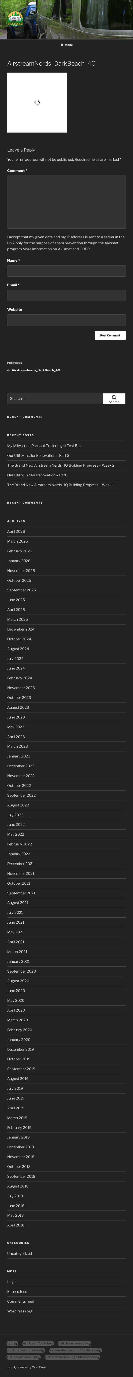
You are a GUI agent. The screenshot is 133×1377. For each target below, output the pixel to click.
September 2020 (21, 971)
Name (13, 260)
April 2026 (16, 531)
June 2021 (15, 922)
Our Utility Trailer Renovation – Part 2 (38, 475)
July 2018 (15, 1196)
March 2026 (17, 541)
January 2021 (18, 961)
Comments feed (20, 1301)
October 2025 (19, 580)
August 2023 (18, 707)
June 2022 (16, 824)
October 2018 (19, 1166)
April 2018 (15, 1225)
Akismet (111, 243)
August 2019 (18, 1079)
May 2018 (15, 1215)
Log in (12, 1282)
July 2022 (15, 815)
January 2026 (18, 561)
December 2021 (20, 864)
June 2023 (16, 717)
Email (13, 285)
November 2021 (20, 873)
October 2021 (18, 883)
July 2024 (15, 659)
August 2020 (18, 981)
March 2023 (17, 746)
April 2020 (16, 1010)
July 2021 (15, 912)
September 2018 (21, 1176)
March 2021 (17, 952)
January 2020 (18, 1040)
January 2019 (18, 1137)
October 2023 (19, 697)
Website (14, 309)
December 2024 (21, 629)
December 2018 (20, 1147)
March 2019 (17, 1118)
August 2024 (18, 649)
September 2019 (21, 1069)
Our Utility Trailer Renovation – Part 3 (38, 455)
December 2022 (20, 766)
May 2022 (15, 834)
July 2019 (15, 1088)
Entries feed (17, 1291)
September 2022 (21, 795)
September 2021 (21, 893)
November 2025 (21, 571)
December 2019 (20, 1049)
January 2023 (18, 756)
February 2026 (19, 551)
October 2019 (19, 1059)
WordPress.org (20, 1311)
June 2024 (16, 668)
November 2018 (20, 1157)
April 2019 (15, 1108)
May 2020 (15, 1000)
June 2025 (16, 600)
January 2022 (18, 854)
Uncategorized (19, 1253)
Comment (17, 171)
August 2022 (18, 805)
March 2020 (17, 1020)
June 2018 (15, 1206)
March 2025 (17, 619)
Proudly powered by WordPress (26, 1367)
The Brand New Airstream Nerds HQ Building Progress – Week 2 (60, 465)
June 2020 (16, 991)
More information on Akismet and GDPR (56, 249)
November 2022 (21, 776)
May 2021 (15, 932)
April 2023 (16, 737)
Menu (66, 44)
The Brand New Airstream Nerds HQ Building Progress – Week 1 (60, 485)
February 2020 (19, 1030)
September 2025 (21, 590)
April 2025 (16, 610)
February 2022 (19, 844)
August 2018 (18, 1186)
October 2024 (19, 639)
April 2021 (15, 942)
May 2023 (15, 727)
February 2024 (19, 678)
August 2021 (17, 903)
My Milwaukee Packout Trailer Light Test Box (44, 446)
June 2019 (15, 1098)
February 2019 (19, 1128)
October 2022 (19, 785)
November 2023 (21, 688)
